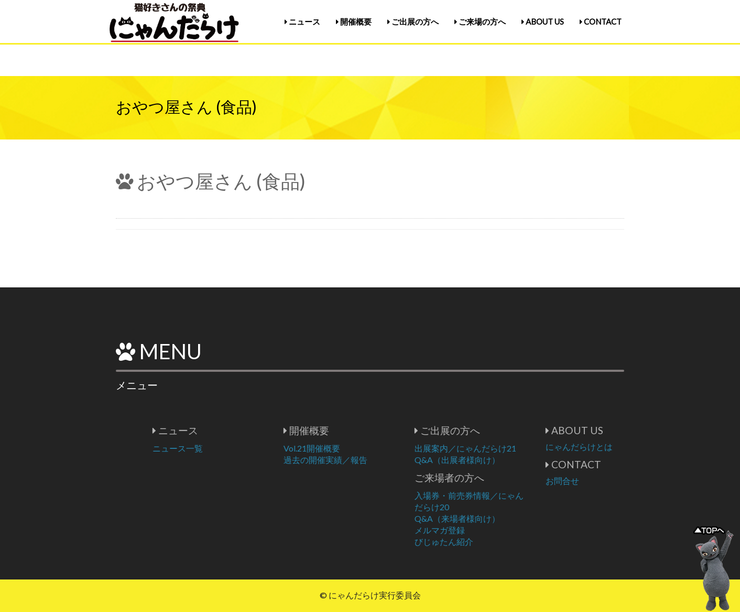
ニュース (302, 21)
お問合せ (607, 481)
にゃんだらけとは (623, 447)
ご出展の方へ (413, 21)
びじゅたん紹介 (488, 541)
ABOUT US (542, 21)
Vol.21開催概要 (356, 448)
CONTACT (601, 21)
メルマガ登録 (484, 530)
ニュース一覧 (222, 448)
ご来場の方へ (480, 21)
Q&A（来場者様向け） (502, 518)
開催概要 (354, 21)
